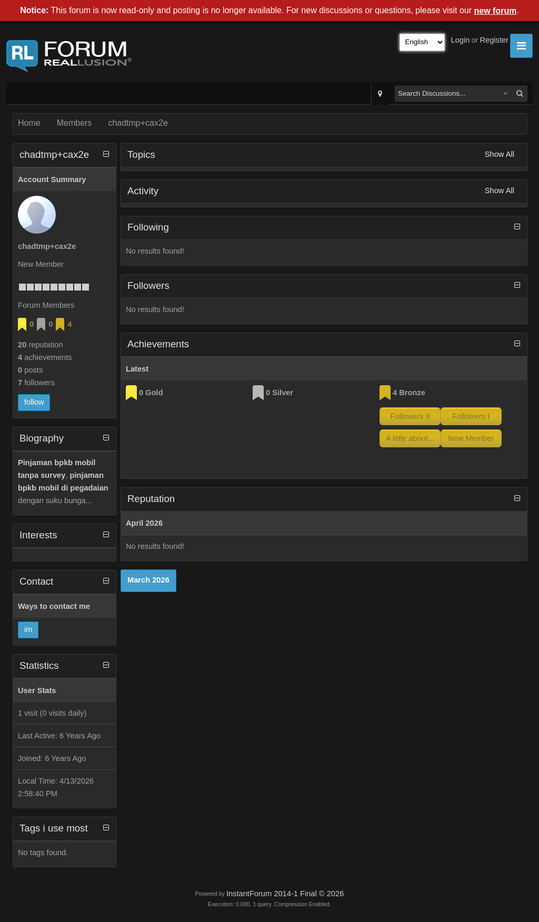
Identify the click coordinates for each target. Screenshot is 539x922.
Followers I (471, 416)
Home (29, 122)
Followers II (410, 416)
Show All (499, 154)
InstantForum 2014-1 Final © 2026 (285, 893)
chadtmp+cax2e (137, 122)
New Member (471, 438)
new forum (495, 10)
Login (460, 40)
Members (74, 122)
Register (494, 40)
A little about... (410, 438)
